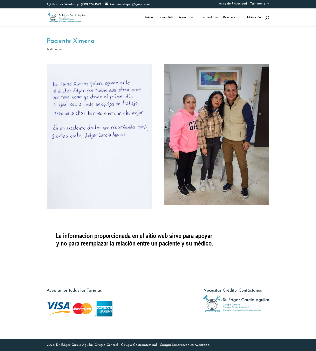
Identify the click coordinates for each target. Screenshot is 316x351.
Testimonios (54, 49)
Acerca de (186, 17)
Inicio (149, 17)
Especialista (165, 17)
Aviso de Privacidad (233, 3)
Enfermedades (208, 17)
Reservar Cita (232, 17)
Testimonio (257, 3)
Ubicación (254, 17)
